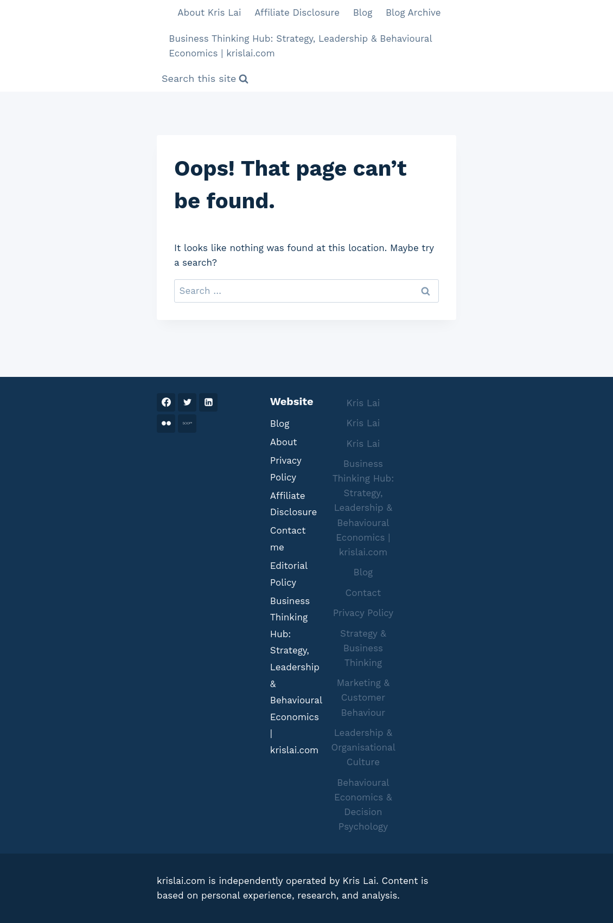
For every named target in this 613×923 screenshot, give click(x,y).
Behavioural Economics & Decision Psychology (363, 804)
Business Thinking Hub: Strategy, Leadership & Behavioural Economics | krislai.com (300, 46)
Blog (363, 12)
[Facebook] (166, 402)
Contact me (288, 539)
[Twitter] (187, 402)
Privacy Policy (286, 469)
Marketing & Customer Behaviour (363, 697)
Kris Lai (363, 403)
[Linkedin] (208, 402)
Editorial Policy (289, 574)
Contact (363, 592)
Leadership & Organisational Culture (363, 747)
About (283, 442)
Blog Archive (413, 12)
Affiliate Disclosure (297, 12)
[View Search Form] (205, 79)
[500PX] (187, 423)
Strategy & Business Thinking (363, 648)
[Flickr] (166, 423)
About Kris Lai (209, 12)
